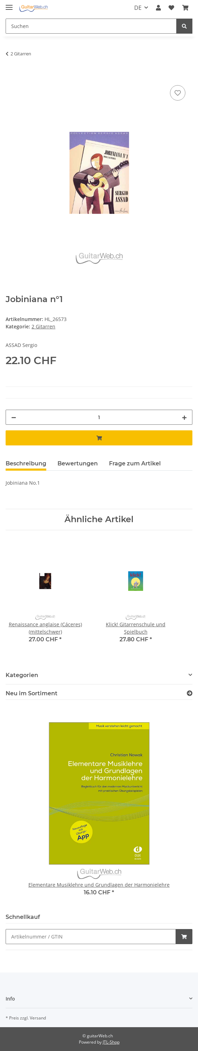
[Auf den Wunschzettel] (177, 93)
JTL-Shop (111, 1042)
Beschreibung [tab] (26, 463)
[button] (158, 8)
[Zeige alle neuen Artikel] (189, 693)
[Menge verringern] (13, 417)
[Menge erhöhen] (184, 417)
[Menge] (99, 417)
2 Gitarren (43, 326)
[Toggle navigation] (9, 4)
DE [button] (138, 8)
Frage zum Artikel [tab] (135, 463)
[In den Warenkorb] (11, 76)
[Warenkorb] (185, 8)
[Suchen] (91, 26)
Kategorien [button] (22, 675)
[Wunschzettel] (171, 8)
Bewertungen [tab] (77, 463)
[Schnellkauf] (91, 936)
